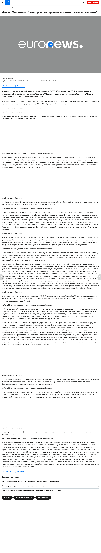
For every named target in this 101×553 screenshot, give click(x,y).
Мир (13, 7)
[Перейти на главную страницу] (7, 2)
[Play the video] (50, 44)
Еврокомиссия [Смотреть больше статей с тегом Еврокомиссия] (43, 497)
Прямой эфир (93, 2)
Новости (7, 7)
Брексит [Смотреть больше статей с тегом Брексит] (7, 497)
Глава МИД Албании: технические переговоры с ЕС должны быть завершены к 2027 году (31, 490)
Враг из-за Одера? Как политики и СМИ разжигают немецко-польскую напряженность (31, 481)
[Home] (2, 7)
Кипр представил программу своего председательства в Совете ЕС (24, 486)
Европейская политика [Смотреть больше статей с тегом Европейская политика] (24, 497)
